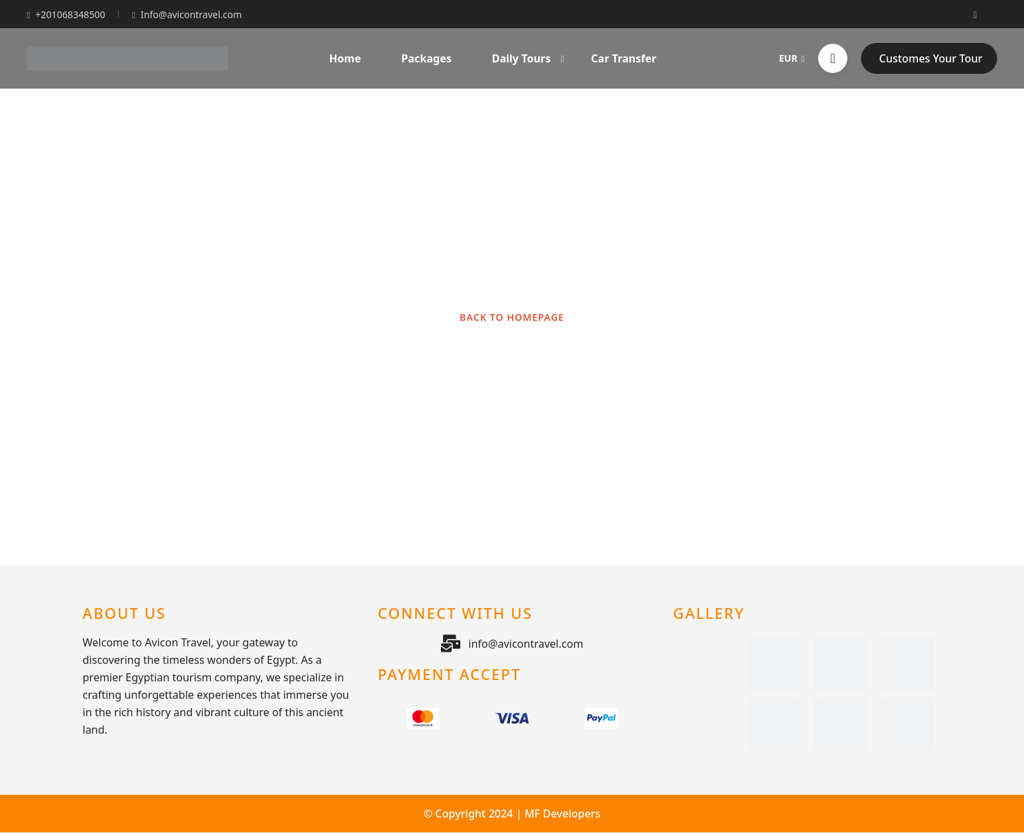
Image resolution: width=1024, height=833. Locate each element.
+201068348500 (66, 14)
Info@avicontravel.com (187, 14)
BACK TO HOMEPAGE (512, 317)
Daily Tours (528, 58)
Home (345, 58)
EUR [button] (792, 58)
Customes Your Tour (930, 58)
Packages (426, 58)
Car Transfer (623, 58)
